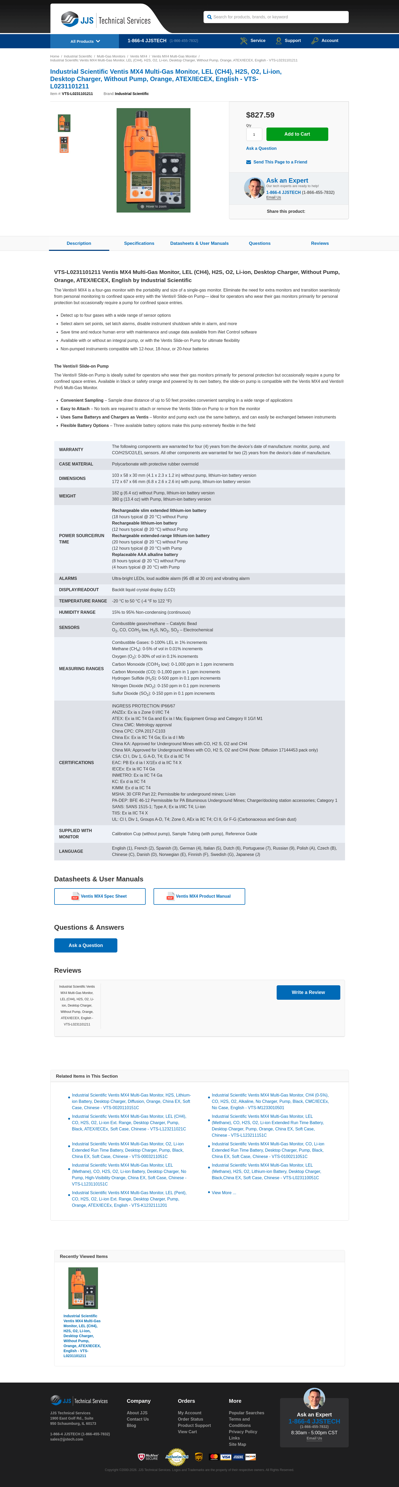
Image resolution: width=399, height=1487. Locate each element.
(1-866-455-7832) (184, 41)
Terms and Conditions (240, 1422)
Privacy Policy (243, 1432)
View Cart (187, 1432)
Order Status (190, 1419)
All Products (82, 41)
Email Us (273, 197)
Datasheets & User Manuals (199, 243)
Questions (260, 243)
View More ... (224, 1192)
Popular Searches (246, 1413)
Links (234, 1438)
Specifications (139, 243)
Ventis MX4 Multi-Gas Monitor (174, 56)
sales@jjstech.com (66, 1439)
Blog (131, 1425)
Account (324, 40)
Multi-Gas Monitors (111, 56)
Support (288, 40)
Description (79, 243)
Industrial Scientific (78, 56)
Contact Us (138, 1419)
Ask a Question (261, 148)
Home (54, 56)
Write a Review (308, 992)
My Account (189, 1413)
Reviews (320, 243)
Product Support (194, 1425)
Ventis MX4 (138, 56)
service (252, 40)
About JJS (137, 1413)
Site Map (237, 1444)
